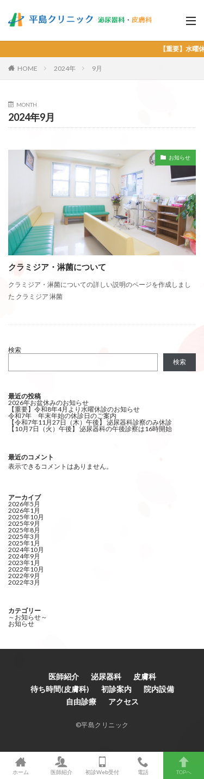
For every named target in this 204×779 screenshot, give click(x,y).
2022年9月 (24, 576)
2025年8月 (24, 530)
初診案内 (116, 689)
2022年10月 (26, 569)
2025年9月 (24, 523)
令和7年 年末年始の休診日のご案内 (62, 416)
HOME (27, 68)
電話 (142, 765)
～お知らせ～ (27, 617)
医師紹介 (63, 676)
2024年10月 (26, 549)
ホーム (20, 765)
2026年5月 (24, 504)
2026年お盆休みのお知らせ (48, 402)
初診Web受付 (102, 765)
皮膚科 (144, 676)
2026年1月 (24, 510)
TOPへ (183, 765)
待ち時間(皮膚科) (59, 689)
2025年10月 (26, 517)
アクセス (123, 701)
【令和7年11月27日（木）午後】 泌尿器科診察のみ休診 (90, 422)
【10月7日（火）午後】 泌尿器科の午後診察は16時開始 (90, 429)
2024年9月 (24, 556)
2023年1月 (24, 563)
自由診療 (81, 701)
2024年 (65, 68)
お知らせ (179, 157)
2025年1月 (24, 543)
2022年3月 (24, 582)
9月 (97, 68)
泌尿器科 (106, 676)
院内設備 (159, 689)
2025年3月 (24, 536)
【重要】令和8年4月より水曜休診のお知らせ (74, 409)
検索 (14, 350)
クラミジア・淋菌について (57, 267)
